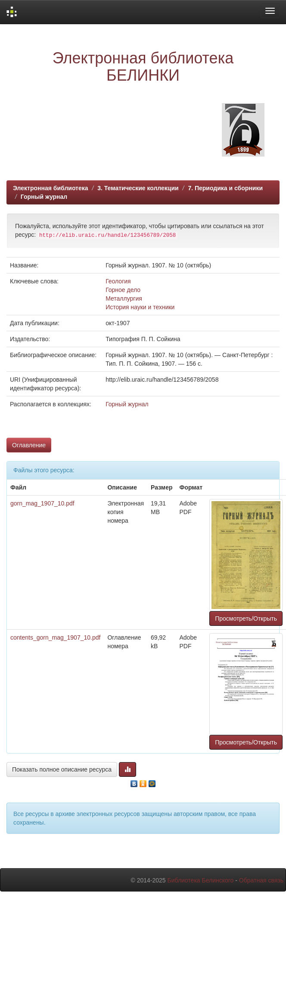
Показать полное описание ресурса (62, 769)
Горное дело (123, 289)
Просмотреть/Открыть (246, 618)
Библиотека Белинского (200, 880)
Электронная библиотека (50, 188)
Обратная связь (261, 880)
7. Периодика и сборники (225, 188)
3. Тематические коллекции (138, 188)
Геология (118, 281)
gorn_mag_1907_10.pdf (42, 503)
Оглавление (29, 445)
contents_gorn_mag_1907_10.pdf (55, 637)
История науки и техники (140, 307)
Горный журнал (44, 196)
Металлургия (124, 298)
